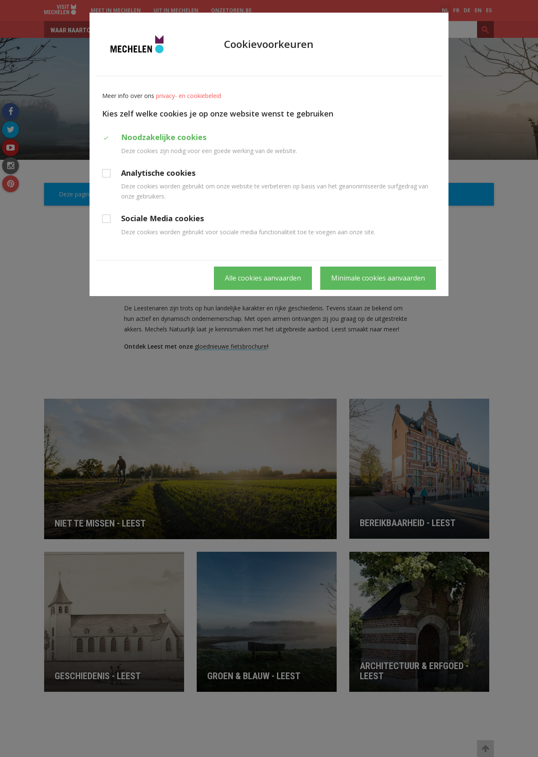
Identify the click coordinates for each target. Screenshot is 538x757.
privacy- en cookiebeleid (188, 96)
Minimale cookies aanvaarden (378, 278)
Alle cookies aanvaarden (263, 278)
